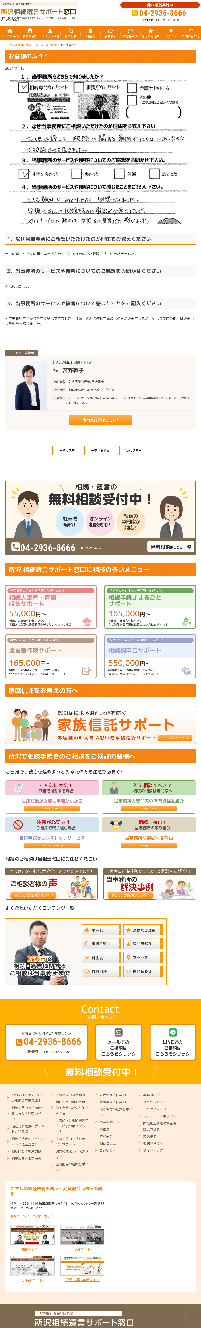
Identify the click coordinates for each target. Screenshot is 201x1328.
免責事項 (149, 1136)
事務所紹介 (151, 1095)
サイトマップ (153, 1150)
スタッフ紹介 (153, 1102)
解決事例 (106, 1136)
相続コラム (108, 1143)
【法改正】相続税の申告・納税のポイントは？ (72, 1126)
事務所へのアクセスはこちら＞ (31, 1216)
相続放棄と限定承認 (26, 1158)
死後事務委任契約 (113, 1102)
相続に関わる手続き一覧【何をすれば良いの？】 (28, 1113)
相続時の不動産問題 (26, 1151)
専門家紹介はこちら (97, 420)
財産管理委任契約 (113, 1095)
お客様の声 (108, 1150)
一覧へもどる (100, 450)
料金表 (104, 1129)
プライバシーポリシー (159, 1116)
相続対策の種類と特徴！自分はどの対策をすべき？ (72, 1107)
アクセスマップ (154, 1109)
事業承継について (113, 1122)
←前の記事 (67, 450)
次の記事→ (134, 450)
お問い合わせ (153, 1143)
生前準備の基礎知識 (70, 1095)
